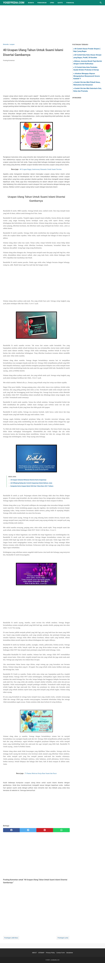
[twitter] (28, 830)
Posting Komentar (9, 60)
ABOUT (34, 952)
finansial (70, 2)
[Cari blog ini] (100, 2)
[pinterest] (44, 830)
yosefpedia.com (13, 2)
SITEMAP (41, 952)
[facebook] (11, 830)
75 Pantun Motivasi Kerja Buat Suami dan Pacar (41, 773)
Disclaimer (69, 952)
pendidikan (42, 2)
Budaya (31, 2)
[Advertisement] (52, 25)
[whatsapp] (61, 830)
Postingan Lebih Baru (11, 938)
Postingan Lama (63, 938)
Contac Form (60, 952)
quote (60, 2)
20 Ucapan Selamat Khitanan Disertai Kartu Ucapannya (28, 480)
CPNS (52, 2)
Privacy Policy (50, 952)
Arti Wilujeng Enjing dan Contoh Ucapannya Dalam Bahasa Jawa (31, 483)
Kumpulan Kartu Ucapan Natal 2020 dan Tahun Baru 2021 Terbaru (31, 486)
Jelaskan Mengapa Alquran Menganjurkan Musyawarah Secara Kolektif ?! (86, 76)
